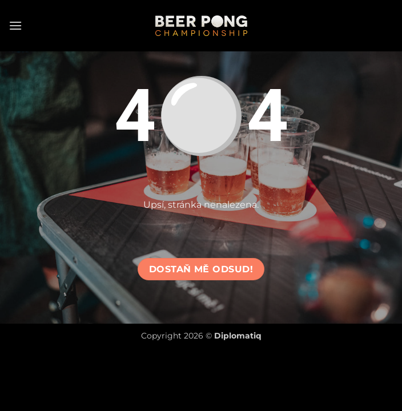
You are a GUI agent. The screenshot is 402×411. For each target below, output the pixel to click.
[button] (15, 25)
